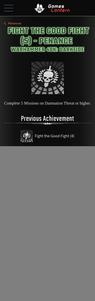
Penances (12, 23)
